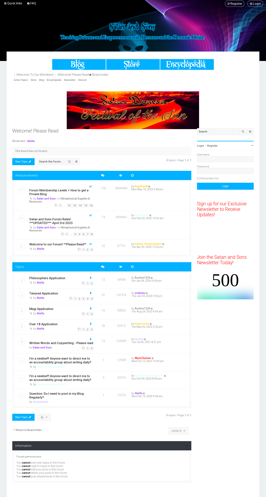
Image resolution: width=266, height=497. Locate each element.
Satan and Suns (46, 198)
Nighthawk (141, 186)
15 (85, 205)
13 (74, 205)
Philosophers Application (47, 278)
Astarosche (142, 323)
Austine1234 (142, 277)
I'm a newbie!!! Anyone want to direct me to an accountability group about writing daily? (60, 360)
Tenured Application (43, 293)
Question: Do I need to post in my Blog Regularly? (56, 395)
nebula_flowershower (148, 243)
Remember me (209, 178)
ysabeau (140, 292)
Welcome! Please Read (35, 131)
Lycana (139, 339)
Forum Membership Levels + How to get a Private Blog (58, 192)
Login (200, 145)
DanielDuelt (142, 215)
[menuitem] (31, 3)
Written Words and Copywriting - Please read (61, 343)
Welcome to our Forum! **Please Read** (57, 244)
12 (69, 205)
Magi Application (41, 309)
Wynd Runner (143, 358)
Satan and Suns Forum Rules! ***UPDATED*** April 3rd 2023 (51, 221)
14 (80, 205)
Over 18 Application (43, 324)
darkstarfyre (40, 401)
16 (91, 205)
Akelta (31, 141)
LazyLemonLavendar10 (51, 366)
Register (212, 145)
